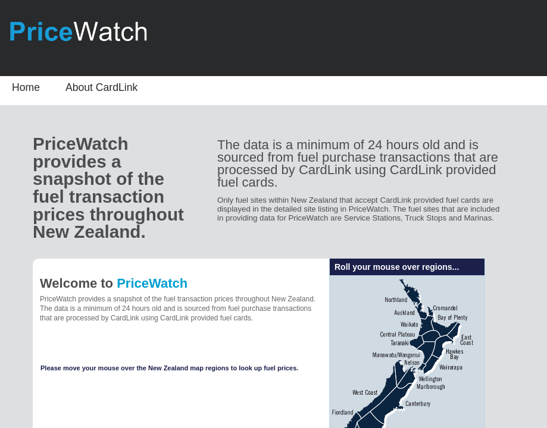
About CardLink (101, 87)
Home (26, 87)
